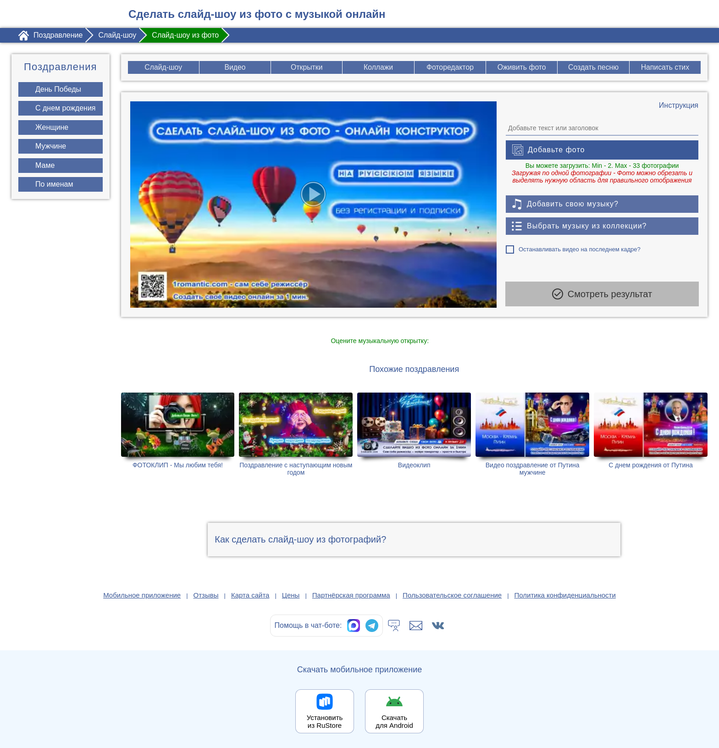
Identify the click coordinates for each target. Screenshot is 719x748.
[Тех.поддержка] (393, 625)
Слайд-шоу (163, 67)
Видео (235, 67)
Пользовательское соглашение (452, 595)
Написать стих (665, 67)
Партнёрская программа (351, 595)
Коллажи (378, 67)
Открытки (306, 67)
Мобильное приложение (142, 595)
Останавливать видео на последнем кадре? (580, 249)
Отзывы (206, 595)
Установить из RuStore (325, 721)
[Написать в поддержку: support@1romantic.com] (415, 625)
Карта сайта (250, 595)
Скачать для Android (394, 721)
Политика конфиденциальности (565, 595)
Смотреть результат (602, 295)
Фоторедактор (450, 67)
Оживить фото (521, 67)
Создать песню (593, 67)
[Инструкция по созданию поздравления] (678, 105)
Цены (291, 595)
